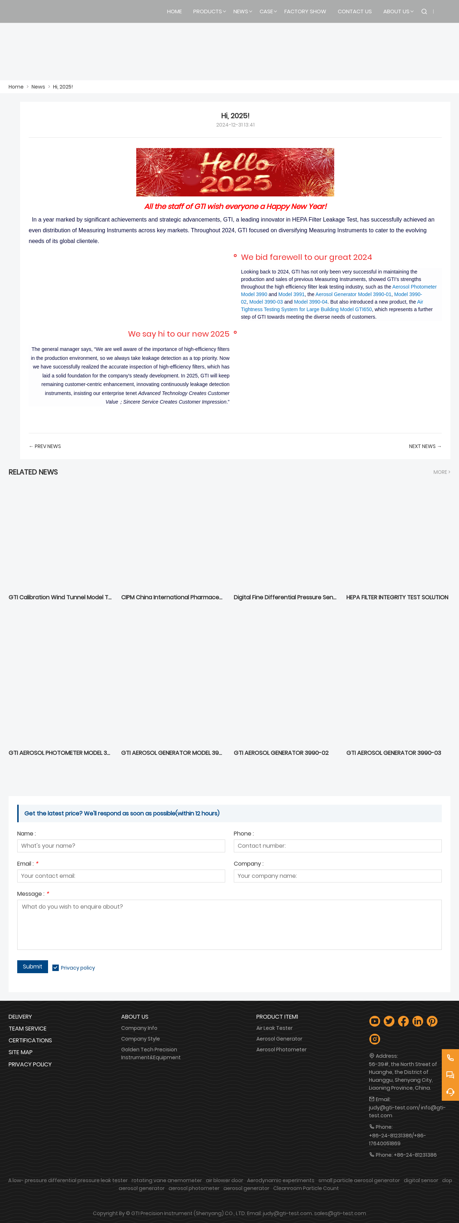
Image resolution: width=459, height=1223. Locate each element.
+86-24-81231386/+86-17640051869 (397, 1139)
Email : (27, 864)
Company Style (140, 1038)
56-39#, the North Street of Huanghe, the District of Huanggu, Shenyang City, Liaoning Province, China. (403, 1076)
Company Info (139, 1028)
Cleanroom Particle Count (306, 1188)
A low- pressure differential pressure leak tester (68, 1180)
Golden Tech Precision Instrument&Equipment (151, 1053)
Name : (26, 834)
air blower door (224, 1180)
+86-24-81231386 (415, 1154)
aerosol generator (246, 1188)
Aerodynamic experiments (280, 1180)
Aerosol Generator (279, 1038)
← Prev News (45, 446)
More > (442, 472)
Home (16, 86)
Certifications (30, 1040)
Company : (249, 864)
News (38, 86)
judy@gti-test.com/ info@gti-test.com (407, 1111)
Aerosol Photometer (281, 1049)
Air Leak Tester (274, 1028)
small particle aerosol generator (359, 1180)
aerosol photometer (194, 1188)
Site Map (21, 1052)
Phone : (244, 834)
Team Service (28, 1028)
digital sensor (421, 1180)
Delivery (20, 1017)
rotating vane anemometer (167, 1180)
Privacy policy (78, 967)
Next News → (425, 446)
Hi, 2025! (63, 86)
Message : (33, 894)
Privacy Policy (30, 1064)
